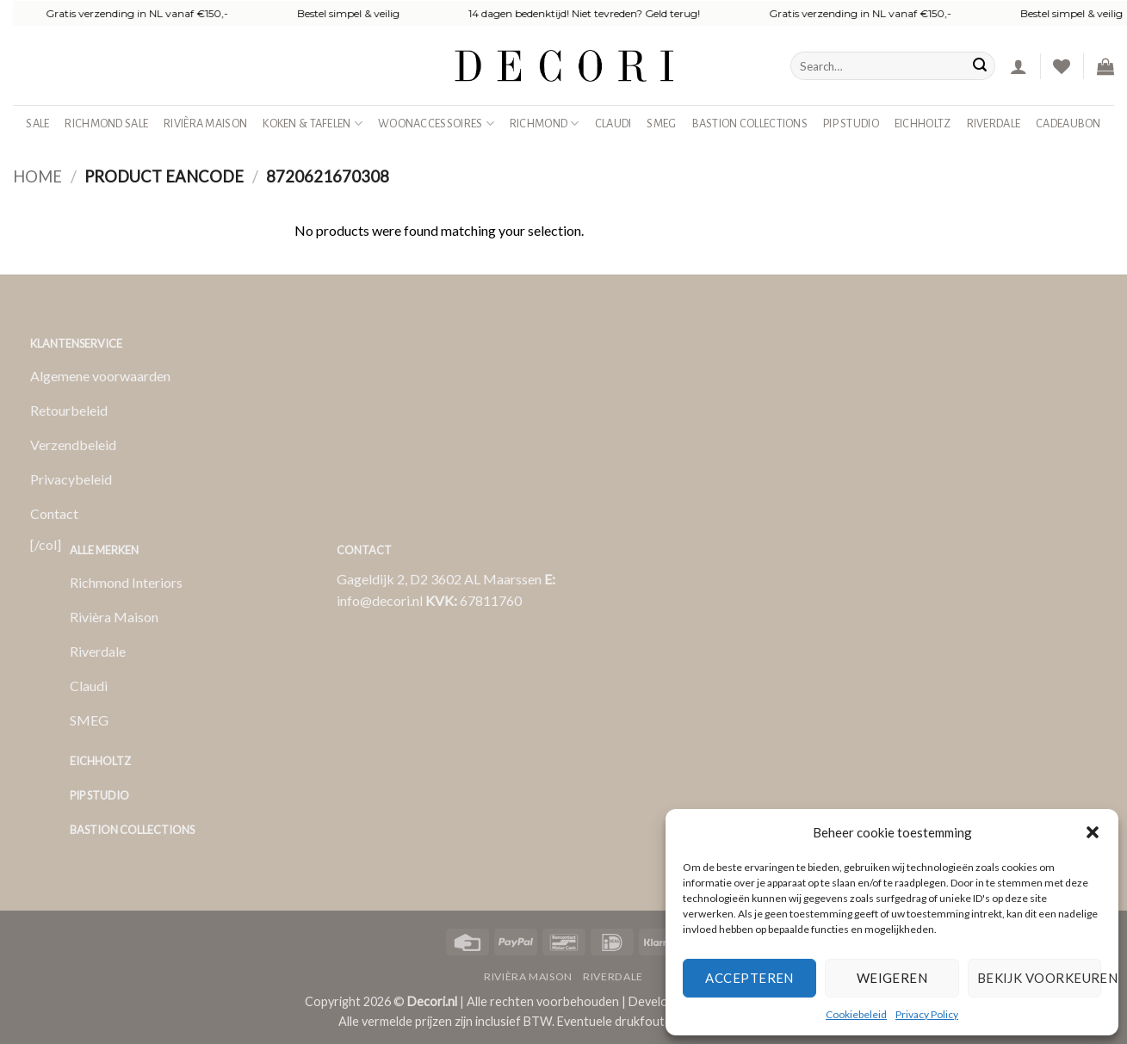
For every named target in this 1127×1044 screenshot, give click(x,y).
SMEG (661, 123)
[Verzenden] (979, 66)
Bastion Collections (750, 123)
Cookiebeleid (856, 1014)
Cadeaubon (1068, 123)
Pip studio (851, 123)
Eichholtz (923, 123)
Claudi (613, 123)
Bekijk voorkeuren (1039, 977)
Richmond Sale (106, 123)
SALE (37, 123)
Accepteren (749, 977)
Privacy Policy (926, 1014)
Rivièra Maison (205, 123)
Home (37, 176)
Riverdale (994, 123)
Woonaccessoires (436, 123)
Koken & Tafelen (312, 123)
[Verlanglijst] (1061, 66)
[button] (1092, 832)
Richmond (544, 123)
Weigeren (892, 977)
